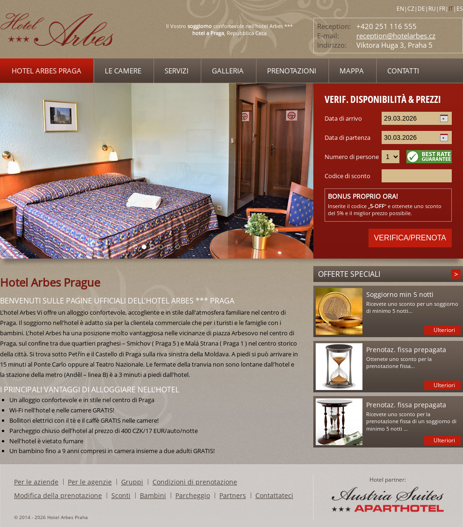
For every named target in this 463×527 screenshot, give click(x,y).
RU (432, 9)
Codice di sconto (347, 176)
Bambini (153, 495)
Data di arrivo (343, 118)
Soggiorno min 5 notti (400, 294)
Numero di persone (352, 156)
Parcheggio (192, 495)
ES (459, 9)
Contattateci (274, 495)
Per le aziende (36, 481)
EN (400, 9)
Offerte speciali (349, 274)
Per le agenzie (90, 481)
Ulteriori (444, 330)
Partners (232, 495)
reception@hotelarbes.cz (395, 35)
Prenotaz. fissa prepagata (406, 349)
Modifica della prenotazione (58, 495)
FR (442, 9)
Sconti (120, 495)
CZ (410, 9)
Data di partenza (347, 137)
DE (421, 9)
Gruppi (132, 481)
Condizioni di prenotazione (194, 481)
